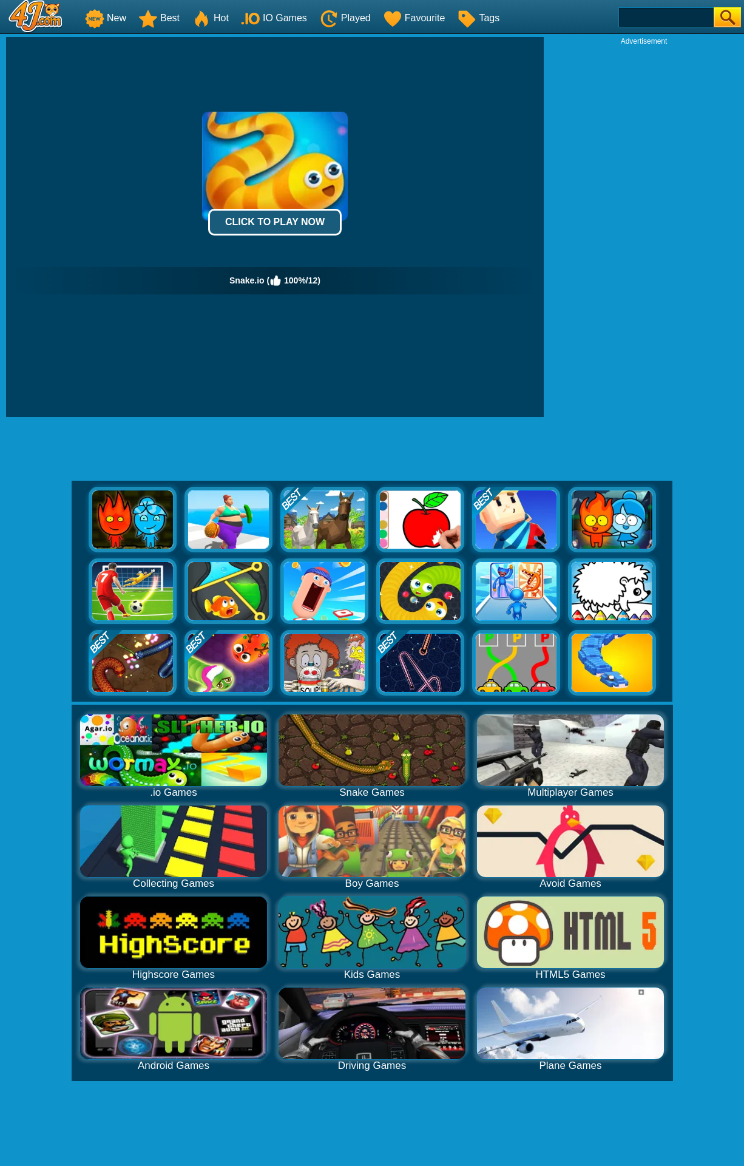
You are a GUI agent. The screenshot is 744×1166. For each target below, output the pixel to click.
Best (159, 18)
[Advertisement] (644, 228)
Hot (210, 18)
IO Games (274, 18)
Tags (478, 18)
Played (345, 18)
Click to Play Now (275, 222)
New (105, 18)
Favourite (414, 18)
